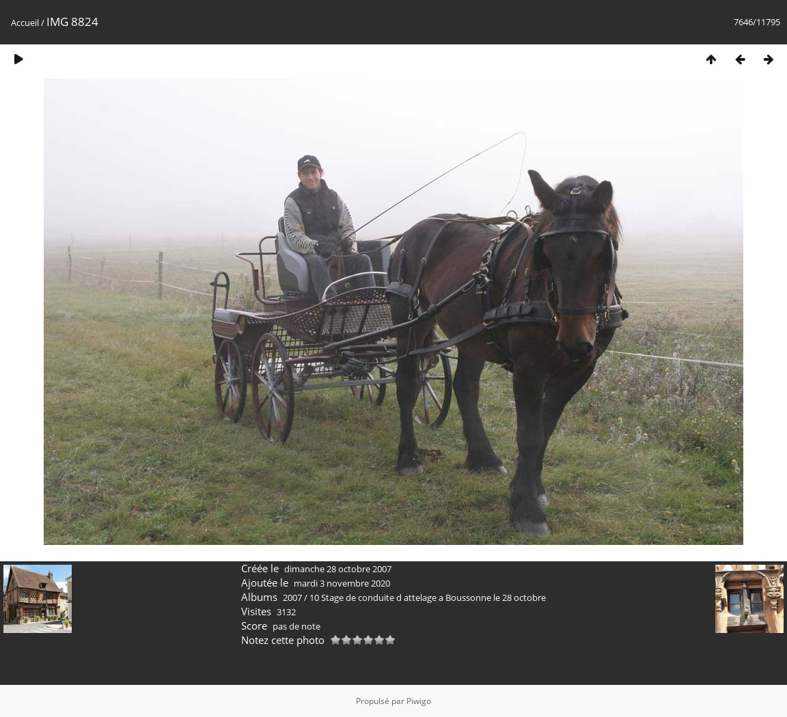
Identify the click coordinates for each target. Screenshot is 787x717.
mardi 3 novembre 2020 (342, 583)
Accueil (25, 22)
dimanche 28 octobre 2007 (337, 569)
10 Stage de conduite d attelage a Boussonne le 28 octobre (427, 597)
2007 (292, 597)
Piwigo (418, 701)
